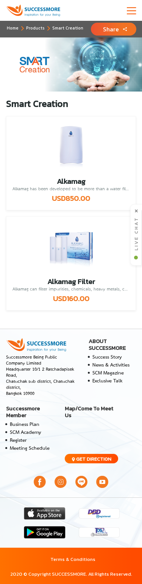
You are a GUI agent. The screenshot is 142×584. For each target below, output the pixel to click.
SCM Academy (25, 432)
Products (35, 28)
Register (18, 440)
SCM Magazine (108, 373)
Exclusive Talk (107, 381)
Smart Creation (67, 28)
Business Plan (24, 424)
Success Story (107, 357)
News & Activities (111, 365)
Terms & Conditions (72, 559)
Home (13, 28)
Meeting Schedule (30, 448)
